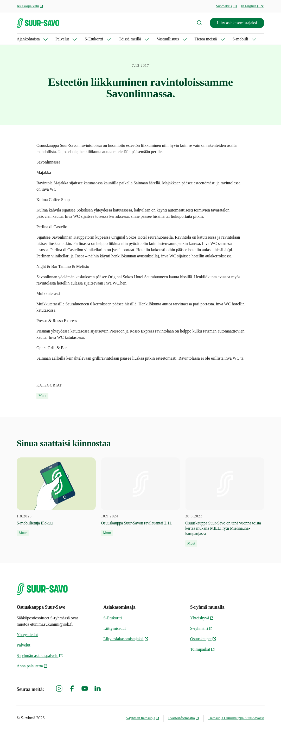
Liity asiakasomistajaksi (237, 23)
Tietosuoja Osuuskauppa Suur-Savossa (236, 718)
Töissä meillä (130, 39)
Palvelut (62, 39)
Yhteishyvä (202, 618)
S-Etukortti (94, 39)
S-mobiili (240, 39)
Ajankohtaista (28, 39)
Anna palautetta (32, 666)
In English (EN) (252, 6)
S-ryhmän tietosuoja (142, 718)
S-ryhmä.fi (201, 628)
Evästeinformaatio (183, 718)
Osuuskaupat (203, 639)
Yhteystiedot (27, 634)
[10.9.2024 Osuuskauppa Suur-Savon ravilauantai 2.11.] (140, 496)
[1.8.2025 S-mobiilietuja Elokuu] (56, 496)
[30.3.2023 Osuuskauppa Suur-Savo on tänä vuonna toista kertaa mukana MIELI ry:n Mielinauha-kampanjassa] (224, 502)
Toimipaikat (202, 649)
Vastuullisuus (168, 39)
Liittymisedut (114, 628)
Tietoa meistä (206, 39)
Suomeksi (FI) (226, 6)
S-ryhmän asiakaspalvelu (40, 655)
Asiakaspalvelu (30, 6)
